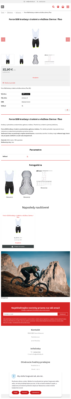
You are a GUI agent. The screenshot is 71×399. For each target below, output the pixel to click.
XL (27, 156)
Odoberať (63, 314)
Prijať (15, 392)
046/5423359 (42, 1)
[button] (53, 7)
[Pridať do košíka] (18, 246)
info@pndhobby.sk (30, 1)
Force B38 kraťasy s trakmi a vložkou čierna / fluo (18, 216)
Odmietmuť (35, 392)
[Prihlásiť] (58, 7)
